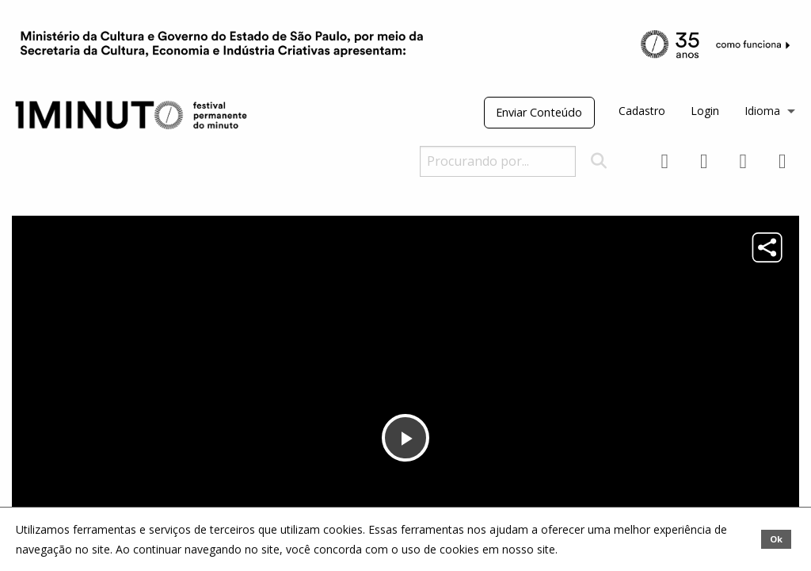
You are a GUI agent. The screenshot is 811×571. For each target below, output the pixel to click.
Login (705, 110)
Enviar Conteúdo (539, 112)
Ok (776, 539)
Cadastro (642, 110)
